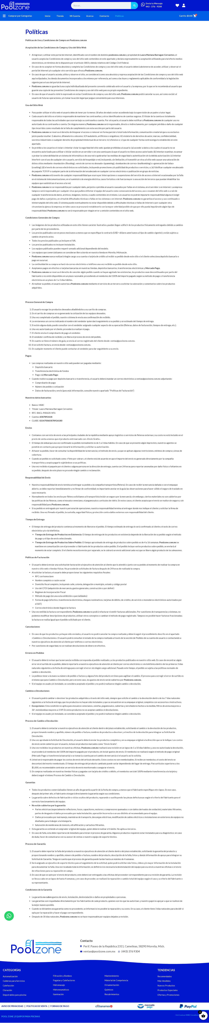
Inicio (47, 16)
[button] (4, 15)
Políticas (119, 16)
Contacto (104, 16)
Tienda (60, 16)
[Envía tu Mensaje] (143, 4)
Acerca (89, 16)
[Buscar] (134, 5)
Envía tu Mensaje (154, 3)
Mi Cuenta (75, 16)
